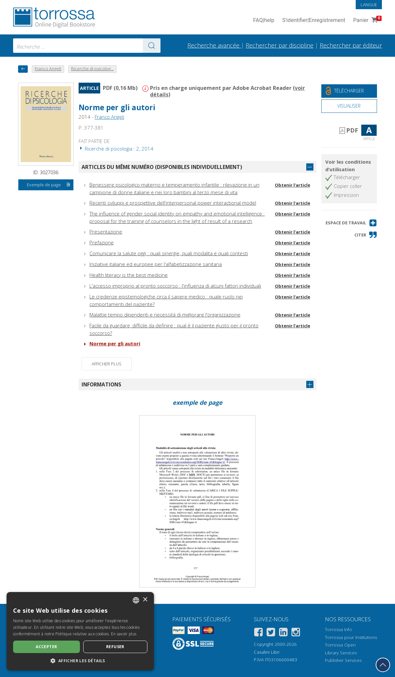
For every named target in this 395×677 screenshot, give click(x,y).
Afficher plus (107, 364)
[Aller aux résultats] (151, 45)
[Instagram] (295, 633)
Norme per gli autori (117, 107)
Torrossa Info (338, 629)
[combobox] (86, 45)
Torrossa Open (340, 645)
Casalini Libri (266, 652)
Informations (101, 384)
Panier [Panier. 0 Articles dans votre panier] (366, 20)
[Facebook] (258, 633)
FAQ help (263, 20)
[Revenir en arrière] (23, 69)
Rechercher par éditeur (351, 45)
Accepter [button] (46, 646)
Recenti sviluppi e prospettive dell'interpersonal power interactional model (172, 202)
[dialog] (80, 631)
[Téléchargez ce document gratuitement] (349, 91)
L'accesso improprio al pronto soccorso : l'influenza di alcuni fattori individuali (175, 285)
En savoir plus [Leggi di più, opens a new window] (123, 634)
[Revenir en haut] (383, 665)
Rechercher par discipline (279, 45)
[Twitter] (270, 633)
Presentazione (105, 231)
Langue (369, 5)
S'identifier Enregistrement (314, 20)
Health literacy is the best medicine (128, 275)
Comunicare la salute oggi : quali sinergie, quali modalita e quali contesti (168, 253)
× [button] (144, 599)
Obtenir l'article (292, 185)
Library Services (341, 653)
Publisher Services (343, 660)
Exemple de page (49, 185)
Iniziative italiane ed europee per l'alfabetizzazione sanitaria (155, 264)
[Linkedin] (283, 633)
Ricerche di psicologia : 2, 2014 (116, 148)
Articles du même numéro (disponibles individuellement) (162, 167)
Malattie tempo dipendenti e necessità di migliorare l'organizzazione (164, 314)
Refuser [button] (115, 646)
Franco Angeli (109, 116)
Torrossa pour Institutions (351, 637)
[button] (351, 223)
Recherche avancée (214, 45)
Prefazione (101, 242)
